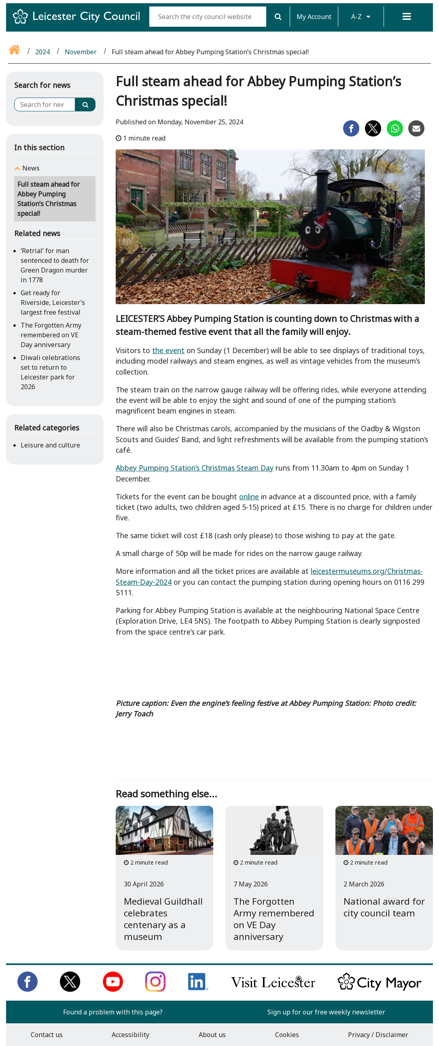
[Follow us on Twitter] (70, 989)
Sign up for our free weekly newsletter (326, 1012)
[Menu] (407, 16)
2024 (42, 51)
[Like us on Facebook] (27, 989)
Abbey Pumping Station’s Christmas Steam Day (195, 468)
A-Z (360, 16)
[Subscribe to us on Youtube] (113, 989)
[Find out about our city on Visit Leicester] (273, 989)
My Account (314, 16)
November (81, 51)
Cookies (287, 1034)
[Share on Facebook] (351, 134)
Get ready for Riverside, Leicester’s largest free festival (53, 302)
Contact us (47, 1034)
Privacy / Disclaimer (378, 1034)
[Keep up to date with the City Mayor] (379, 989)
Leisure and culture (50, 445)
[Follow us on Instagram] (155, 989)
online (249, 496)
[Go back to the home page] (15, 51)
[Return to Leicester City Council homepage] (79, 23)
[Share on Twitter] (373, 134)
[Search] (278, 16)
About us (212, 1034)
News (31, 168)
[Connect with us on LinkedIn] (198, 989)
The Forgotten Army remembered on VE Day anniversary (51, 335)
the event (168, 350)
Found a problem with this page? (113, 1012)
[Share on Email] (416, 134)
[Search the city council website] (207, 16)
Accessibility (130, 1034)
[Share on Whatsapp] (395, 134)
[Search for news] (44, 104)
